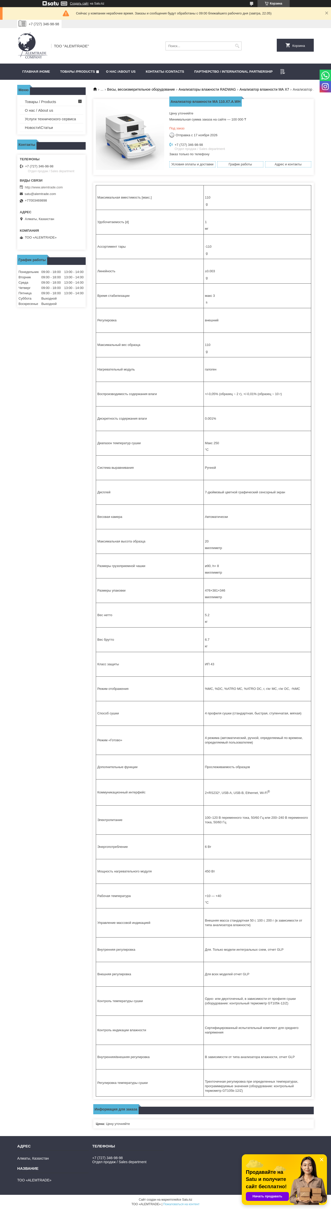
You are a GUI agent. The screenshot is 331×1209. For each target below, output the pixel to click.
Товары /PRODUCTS (77, 71)
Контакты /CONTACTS (165, 71)
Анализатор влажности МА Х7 (264, 89)
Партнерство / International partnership (233, 71)
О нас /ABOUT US (121, 71)
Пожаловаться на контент (181, 1204)
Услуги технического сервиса (50, 119)
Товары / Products (40, 102)
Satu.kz (187, 1199)
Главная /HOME (36, 71)
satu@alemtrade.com (40, 194)
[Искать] (237, 46)
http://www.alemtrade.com (44, 187)
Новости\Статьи (39, 127)
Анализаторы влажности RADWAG (207, 89)
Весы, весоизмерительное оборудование (141, 89)
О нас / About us (39, 110)
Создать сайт (79, 3)
